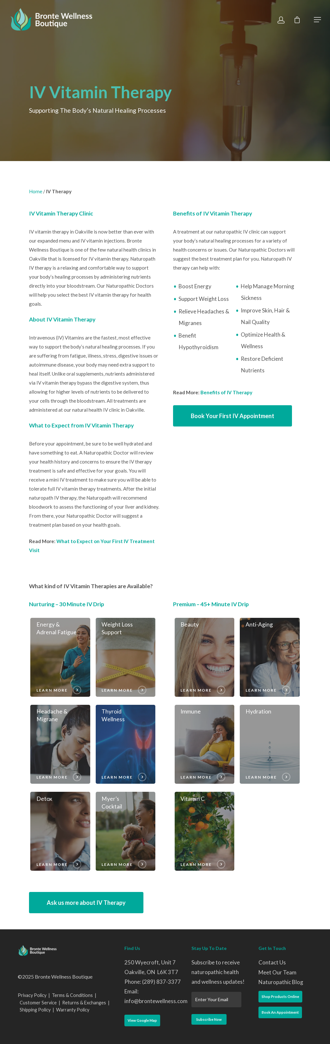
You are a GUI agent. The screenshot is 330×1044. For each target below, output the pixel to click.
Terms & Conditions (72, 995)
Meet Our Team (277, 972)
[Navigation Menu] (317, 19)
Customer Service (38, 1002)
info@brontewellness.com (156, 1001)
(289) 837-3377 (161, 981)
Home (35, 191)
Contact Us (272, 962)
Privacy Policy (32, 995)
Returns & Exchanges (84, 1002)
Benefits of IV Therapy (226, 392)
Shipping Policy (35, 1009)
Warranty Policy (72, 1009)
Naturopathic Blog (280, 982)
